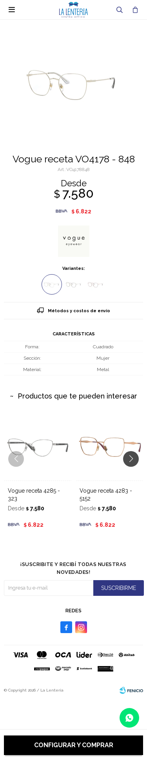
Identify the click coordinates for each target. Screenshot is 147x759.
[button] (134, 474)
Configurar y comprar (73, 745)
